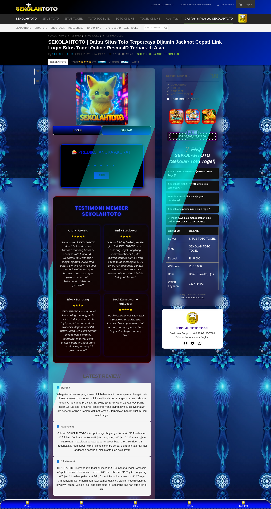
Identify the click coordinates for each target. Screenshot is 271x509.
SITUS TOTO (41, 28)
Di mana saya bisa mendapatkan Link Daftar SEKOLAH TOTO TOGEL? (189, 220)
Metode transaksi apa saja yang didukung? (186, 198)
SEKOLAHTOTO (24, 28)
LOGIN (77, 130)
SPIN (102, 175)
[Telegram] (192, 343)
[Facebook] (185, 343)
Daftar (135, 504)
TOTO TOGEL (185, 99)
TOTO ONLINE (94, 28)
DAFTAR (126, 130)
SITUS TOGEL (57, 28)
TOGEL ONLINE (75, 28)
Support (135, 62)
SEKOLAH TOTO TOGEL (192, 297)
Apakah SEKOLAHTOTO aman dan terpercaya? (188, 186)
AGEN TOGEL (131, 28)
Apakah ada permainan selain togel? (189, 209)
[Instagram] (199, 343)
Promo (27, 504)
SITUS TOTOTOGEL (113, 36)
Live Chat (243, 504)
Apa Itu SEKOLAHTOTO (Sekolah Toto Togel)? (190, 173)
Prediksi (189, 504)
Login (81, 504)
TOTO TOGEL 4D (112, 28)
